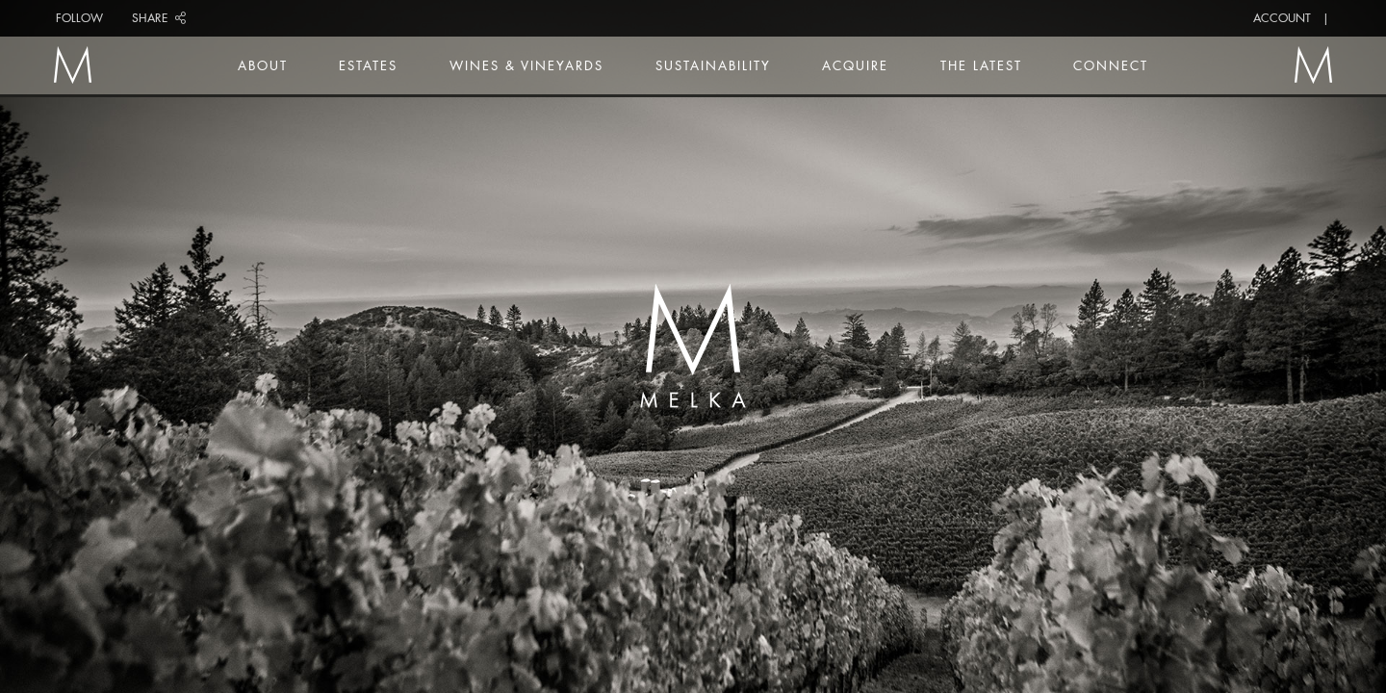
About (263, 65)
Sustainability (713, 65)
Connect (1110, 65)
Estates (368, 65)
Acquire (855, 65)
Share (159, 18)
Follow (79, 18)
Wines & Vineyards (526, 65)
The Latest (981, 65)
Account (1282, 18)
